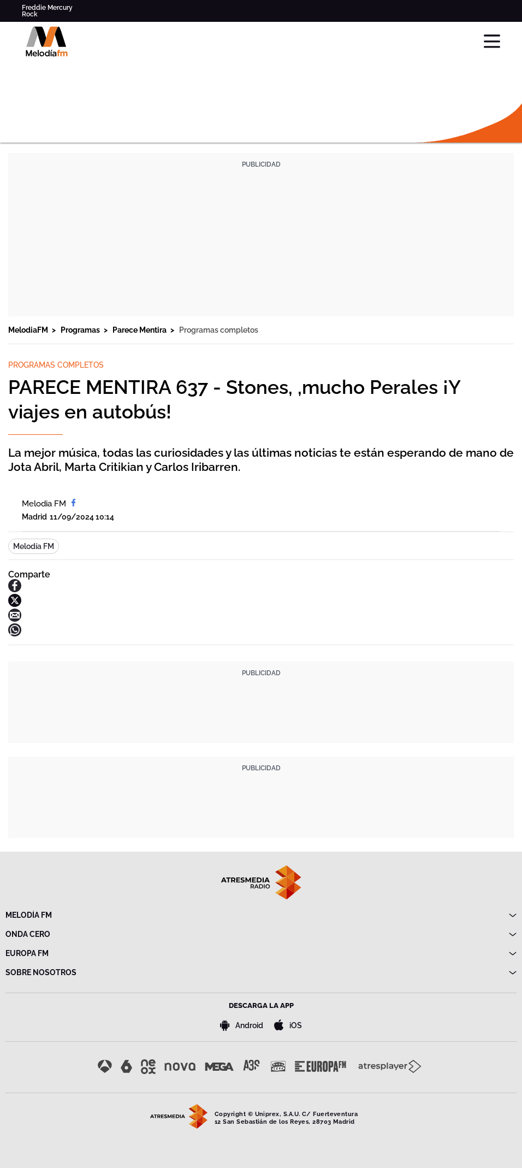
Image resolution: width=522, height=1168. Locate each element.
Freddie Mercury (47, 7)
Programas (81, 330)
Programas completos (218, 330)
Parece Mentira (140, 330)
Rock (30, 14)
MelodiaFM (29, 330)
